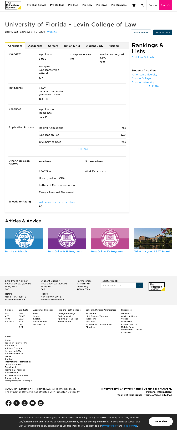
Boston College (141, 78)
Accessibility (11, 372)
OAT (21, 327)
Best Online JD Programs (107, 251)
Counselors (127, 332)
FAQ (7, 289)
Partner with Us (13, 351)
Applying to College (68, 319)
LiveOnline (126, 321)
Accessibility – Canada (16, 375)
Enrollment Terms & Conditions (15, 368)
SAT (7, 313)
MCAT (22, 321)
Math (35, 313)
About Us (90, 327)
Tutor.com (91, 319)
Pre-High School (36, 5)
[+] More (82, 149)
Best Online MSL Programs (65, 251)
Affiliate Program (13, 348)
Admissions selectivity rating (57, 202)
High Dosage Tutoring (97, 316)
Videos (124, 319)
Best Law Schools (143, 57)
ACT (7, 316)
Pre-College (57, 5)
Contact (9, 359)
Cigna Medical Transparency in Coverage (18, 379)
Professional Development (99, 324)
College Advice (65, 316)
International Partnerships (18, 362)
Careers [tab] (53, 46)
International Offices (131, 329)
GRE (21, 313)
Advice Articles (129, 316)
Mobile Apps (127, 327)
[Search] (142, 5)
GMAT (22, 316)
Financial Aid (64, 321)
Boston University (143, 82)
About (8, 340)
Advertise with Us (14, 353)
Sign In (153, 5)
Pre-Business (119, 5)
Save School (163, 32)
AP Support (39, 324)
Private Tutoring (129, 324)
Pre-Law (87, 5)
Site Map (167, 395)
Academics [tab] (35, 46)
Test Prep (90, 321)
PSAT (7, 319)
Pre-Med (73, 5)
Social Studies (40, 321)
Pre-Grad (101, 5)
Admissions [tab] (15, 46)
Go (139, 285)
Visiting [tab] (114, 46)
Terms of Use (130, 426)
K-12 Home (91, 313)
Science (37, 316)
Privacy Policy (110, 426)
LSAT (21, 319)
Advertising (82, 286)
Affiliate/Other (84, 289)
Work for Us (11, 345)
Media (8, 356)
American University (144, 74)
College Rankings (66, 313)
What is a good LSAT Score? (152, 251)
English (37, 319)
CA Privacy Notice (130, 389)
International (83, 284)
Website (52, 32)
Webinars (126, 313)
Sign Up (165, 5)
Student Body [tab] (94, 46)
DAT (21, 324)
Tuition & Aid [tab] (72, 46)
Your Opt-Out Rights (129, 395)
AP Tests (9, 321)
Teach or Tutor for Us (16, 343)
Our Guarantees (13, 364)
